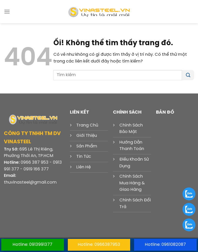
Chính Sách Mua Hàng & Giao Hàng (132, 183)
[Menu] (7, 11)
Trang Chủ (87, 125)
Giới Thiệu (86, 135)
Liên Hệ (83, 167)
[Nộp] (188, 75)
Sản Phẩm (86, 146)
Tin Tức (83, 156)
